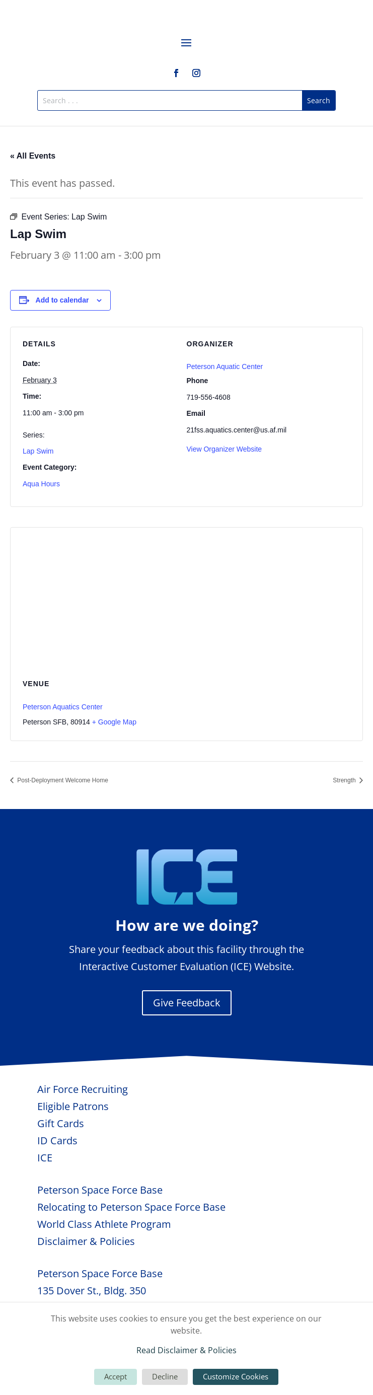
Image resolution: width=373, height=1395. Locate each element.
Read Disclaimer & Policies (186, 1350)
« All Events (32, 156)
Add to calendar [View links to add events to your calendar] (62, 300)
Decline (165, 1376)
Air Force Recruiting (82, 1089)
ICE (44, 1157)
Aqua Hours (41, 484)
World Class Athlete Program (104, 1224)
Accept (115, 1376)
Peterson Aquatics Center (63, 707)
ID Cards (57, 1140)
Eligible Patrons (73, 1106)
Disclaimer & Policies (86, 1241)
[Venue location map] (186, 600)
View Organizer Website (224, 449)
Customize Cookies (235, 1376)
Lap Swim (38, 451)
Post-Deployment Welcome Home (62, 780)
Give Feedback (186, 1002)
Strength (345, 780)
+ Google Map (114, 722)
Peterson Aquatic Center (225, 366)
